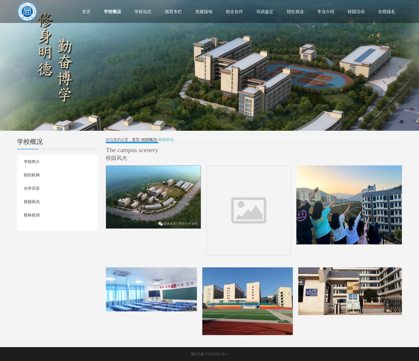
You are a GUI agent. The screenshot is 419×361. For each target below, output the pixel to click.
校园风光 (32, 201)
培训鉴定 (264, 11)
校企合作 (234, 11)
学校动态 (143, 11)
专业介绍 (325, 11)
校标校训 (32, 214)
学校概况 (112, 11)
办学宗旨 (32, 188)
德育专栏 (173, 11)
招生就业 (295, 11)
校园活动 (356, 11)
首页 (86, 11)
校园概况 (149, 139)
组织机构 (32, 174)
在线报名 (386, 11)
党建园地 (203, 11)
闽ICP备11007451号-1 (209, 353)
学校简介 (32, 161)
